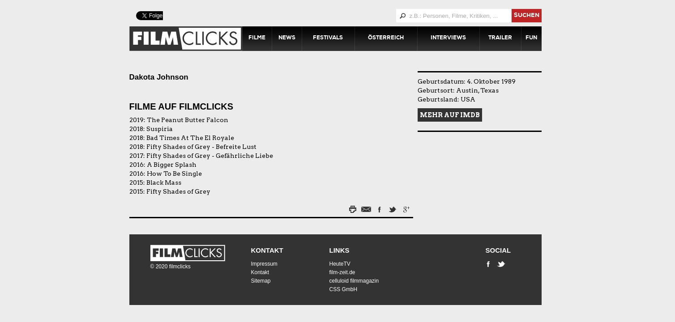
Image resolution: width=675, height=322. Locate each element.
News (286, 38)
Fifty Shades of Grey (178, 191)
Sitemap (261, 281)
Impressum (264, 264)
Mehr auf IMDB (450, 115)
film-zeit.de (342, 272)
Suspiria (159, 128)
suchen (526, 16)
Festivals (328, 38)
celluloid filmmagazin (354, 281)
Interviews (448, 38)
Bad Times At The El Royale (190, 137)
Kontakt (267, 250)
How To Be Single (174, 173)
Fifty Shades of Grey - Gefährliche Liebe (209, 155)
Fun (531, 38)
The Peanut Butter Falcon (187, 119)
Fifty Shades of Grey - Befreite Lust (201, 146)
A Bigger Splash (172, 164)
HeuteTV (339, 264)
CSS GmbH (343, 289)
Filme (256, 38)
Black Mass (163, 182)
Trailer (500, 38)
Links (339, 250)
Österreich (386, 38)
